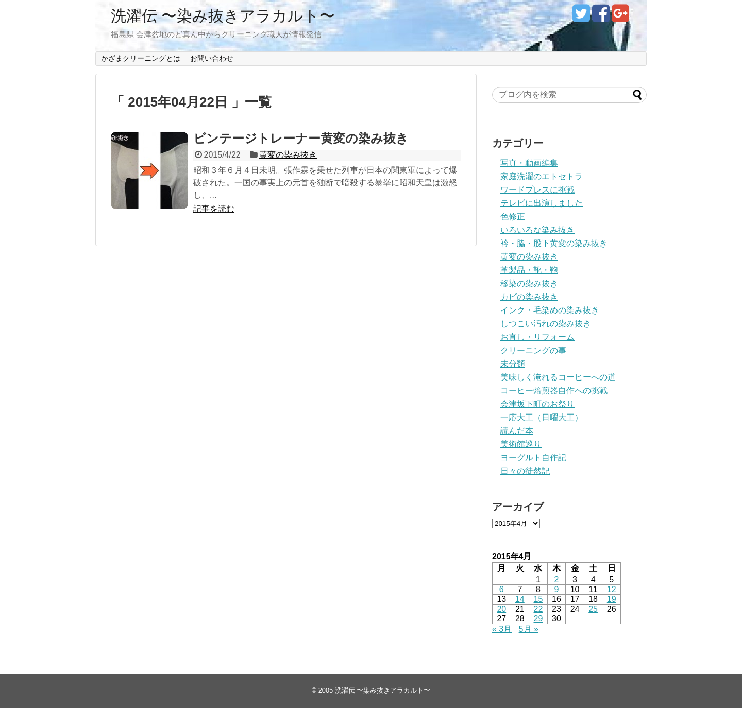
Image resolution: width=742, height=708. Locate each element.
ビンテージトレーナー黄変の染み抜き (301, 138)
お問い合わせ (211, 58)
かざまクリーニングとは (140, 58)
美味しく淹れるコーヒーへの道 (558, 377)
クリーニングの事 (533, 350)
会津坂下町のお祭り (537, 404)
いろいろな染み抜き (537, 230)
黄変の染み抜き (288, 154)
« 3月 (502, 629)
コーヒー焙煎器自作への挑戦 (554, 390)
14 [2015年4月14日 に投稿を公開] (520, 599)
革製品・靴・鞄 (529, 270)
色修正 (512, 216)
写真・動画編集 (529, 163)
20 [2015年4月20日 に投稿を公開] (501, 609)
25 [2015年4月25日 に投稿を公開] (593, 609)
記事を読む (213, 208)
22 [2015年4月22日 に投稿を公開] (538, 609)
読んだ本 (516, 430)
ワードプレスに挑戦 (537, 189)
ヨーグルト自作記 (533, 457)
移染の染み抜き (529, 283)
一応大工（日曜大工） (541, 417)
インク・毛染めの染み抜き (549, 310)
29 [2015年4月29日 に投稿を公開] (538, 618)
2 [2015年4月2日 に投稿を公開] (556, 579)
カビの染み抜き (529, 296)
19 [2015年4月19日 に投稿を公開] (611, 599)
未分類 (512, 363)
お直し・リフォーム (537, 337)
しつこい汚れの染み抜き (545, 323)
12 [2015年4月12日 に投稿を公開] (611, 589)
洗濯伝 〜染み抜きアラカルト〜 (223, 15)
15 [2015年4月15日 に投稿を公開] (538, 599)
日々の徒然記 (525, 471)
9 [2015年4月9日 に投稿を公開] (556, 589)
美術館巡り (521, 444)
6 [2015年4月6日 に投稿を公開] (501, 589)
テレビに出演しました (541, 203)
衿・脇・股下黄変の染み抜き (554, 243)
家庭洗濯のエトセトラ (541, 176)
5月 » (528, 629)
